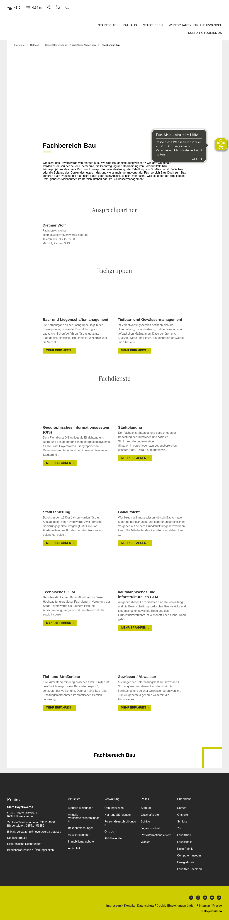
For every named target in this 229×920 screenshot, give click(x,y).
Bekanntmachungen (80, 827)
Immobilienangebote (81, 841)
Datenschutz (145, 905)
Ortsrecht (110, 831)
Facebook (191, 897)
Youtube (212, 897)
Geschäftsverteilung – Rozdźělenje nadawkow (70, 45)
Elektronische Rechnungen (24, 843)
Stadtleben (153, 25)
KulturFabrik (185, 848)
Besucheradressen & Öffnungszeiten (30, 849)
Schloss (182, 821)
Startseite (107, 25)
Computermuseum (189, 855)
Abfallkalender (113, 838)
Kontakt (129, 905)
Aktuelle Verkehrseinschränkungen (83, 818)
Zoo (179, 828)
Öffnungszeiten (114, 807)
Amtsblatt (74, 848)
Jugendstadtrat (150, 828)
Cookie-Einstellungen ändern (176, 905)
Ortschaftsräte (150, 814)
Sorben (181, 807)
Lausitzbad (184, 835)
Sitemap (204, 905)
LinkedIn (205, 897)
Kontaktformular (17, 837)
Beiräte (145, 821)
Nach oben (114, 746)
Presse (217, 905)
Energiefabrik (185, 862)
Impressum (113, 905)
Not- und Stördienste (117, 814)
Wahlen (145, 841)
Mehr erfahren (58, 350)
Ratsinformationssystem (156, 835)
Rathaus (130, 25)
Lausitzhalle (184, 841)
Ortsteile (182, 814)
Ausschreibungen (79, 834)
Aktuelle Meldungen (80, 807)
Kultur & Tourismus (205, 33)
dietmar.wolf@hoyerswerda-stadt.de (65, 234)
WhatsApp (219, 897)
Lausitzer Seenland (189, 869)
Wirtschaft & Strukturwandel (195, 25)
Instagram (198, 897)
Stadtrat (146, 807)
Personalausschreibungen (120, 823)
